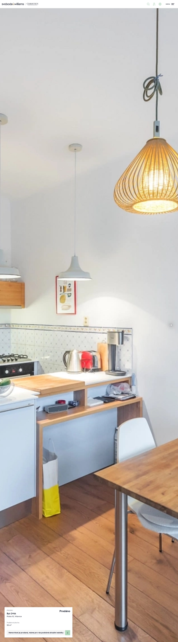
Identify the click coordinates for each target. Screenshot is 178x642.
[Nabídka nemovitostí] (148, 4)
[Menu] (170, 4)
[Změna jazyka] (160, 4)
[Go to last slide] (7, 325)
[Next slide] (170, 325)
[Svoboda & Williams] (20, 4)
